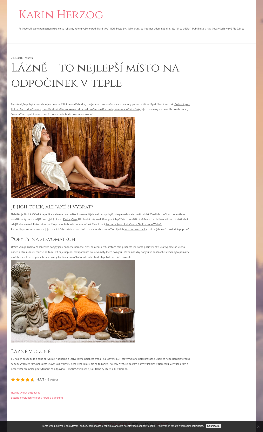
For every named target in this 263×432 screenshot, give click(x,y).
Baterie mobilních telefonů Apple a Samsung (37, 397)
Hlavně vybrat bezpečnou (25, 392)
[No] (258, 427)
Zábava (28, 58)
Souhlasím (213, 425)
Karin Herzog (61, 15)
